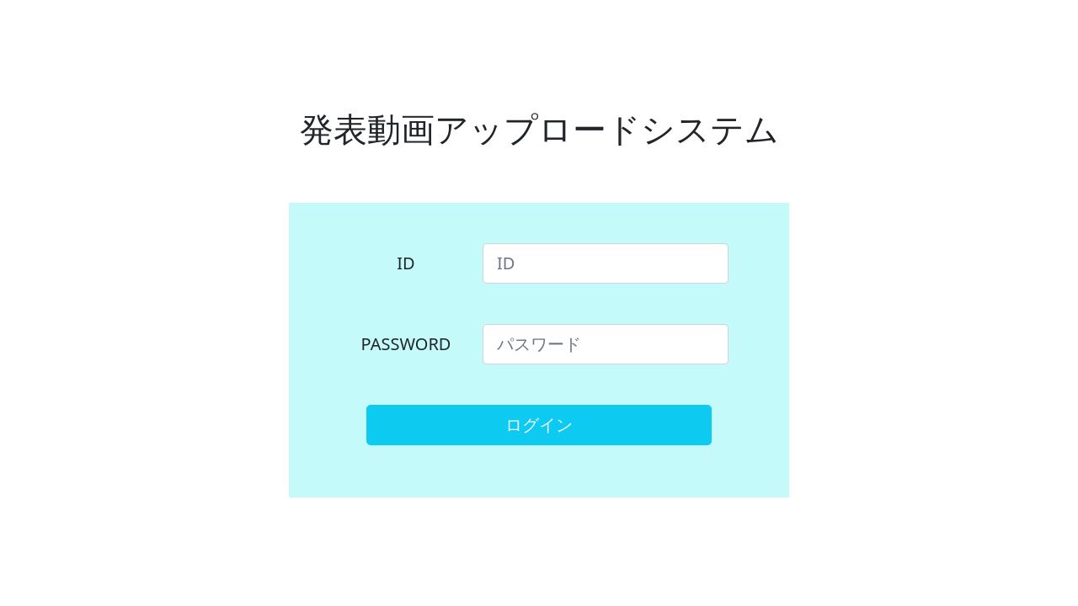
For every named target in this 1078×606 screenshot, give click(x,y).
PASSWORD (406, 343)
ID (405, 263)
